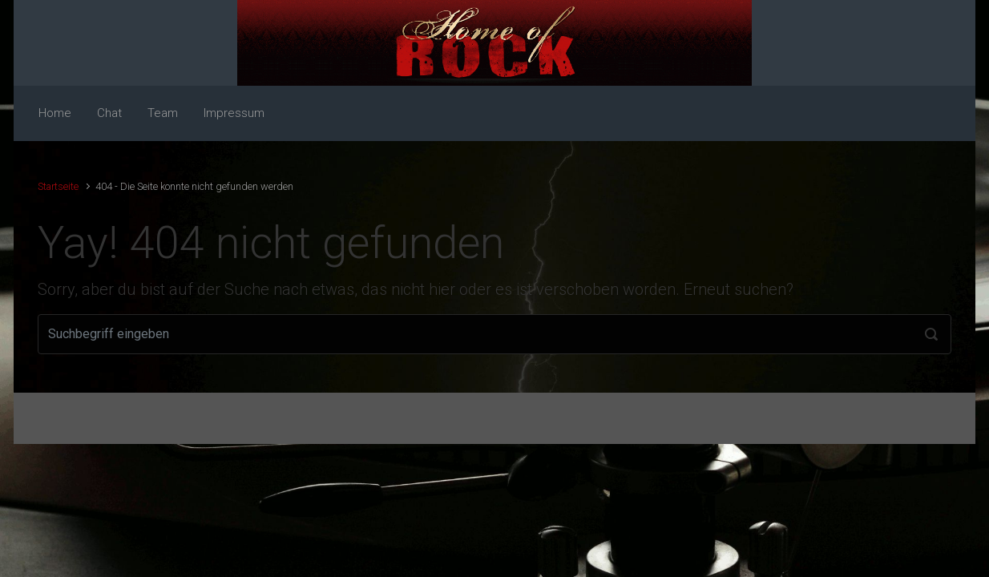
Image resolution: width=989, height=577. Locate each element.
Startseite (58, 186)
